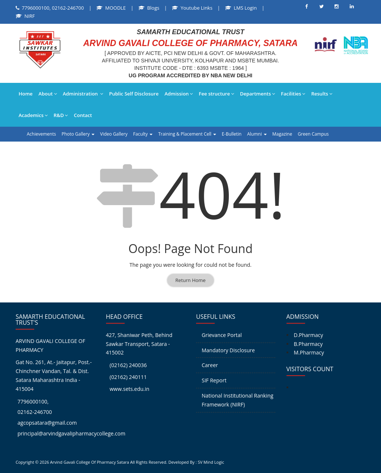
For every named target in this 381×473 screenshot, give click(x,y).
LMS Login (245, 7)
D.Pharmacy (308, 334)
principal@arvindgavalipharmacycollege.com (71, 433)
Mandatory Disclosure (228, 350)
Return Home (190, 280)
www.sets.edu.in (130, 388)
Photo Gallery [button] (78, 134)
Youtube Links (196, 7)
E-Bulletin (231, 134)
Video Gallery (114, 134)
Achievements (41, 134)
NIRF (29, 16)
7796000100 (32, 401)
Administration (83, 93)
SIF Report (214, 380)
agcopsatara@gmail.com (47, 422)
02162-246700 (34, 411)
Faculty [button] (143, 134)
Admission (178, 93)
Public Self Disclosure (134, 93)
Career (210, 365)
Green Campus (313, 134)
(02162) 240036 (128, 365)
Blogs (153, 7)
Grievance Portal (222, 334)
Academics (33, 115)
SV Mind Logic (211, 462)
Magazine (282, 134)
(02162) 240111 (128, 376)
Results (321, 93)
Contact (83, 115)
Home (26, 93)
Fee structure (216, 93)
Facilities (293, 93)
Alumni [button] (257, 134)
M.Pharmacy (309, 352)
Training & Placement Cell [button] (187, 134)
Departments (257, 93)
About (48, 93)
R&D (61, 115)
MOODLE (115, 7)
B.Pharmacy (308, 343)
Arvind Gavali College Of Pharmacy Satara (89, 462)
